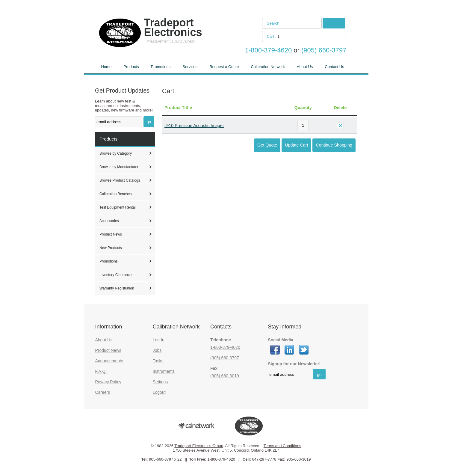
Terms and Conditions (282, 446)
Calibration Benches (115, 194)
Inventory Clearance (115, 275)
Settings (160, 381)
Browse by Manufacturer (118, 167)
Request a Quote (224, 66)
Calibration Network (268, 66)
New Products (110, 248)
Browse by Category (115, 153)
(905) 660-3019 (224, 375)
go (149, 122)
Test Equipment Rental (117, 207)
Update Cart (296, 145)
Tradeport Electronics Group (198, 446)
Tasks (158, 360)
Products (131, 66)
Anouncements (109, 360)
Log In (158, 339)
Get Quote (267, 145)
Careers (102, 392)
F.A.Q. (101, 371)
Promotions (161, 66)
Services (189, 66)
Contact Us (334, 66)
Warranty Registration (116, 288)
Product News (110, 234)
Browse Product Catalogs (119, 180)
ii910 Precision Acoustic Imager (194, 125)
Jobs (157, 350)
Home (106, 66)
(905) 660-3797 (224, 357)
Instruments (164, 371)
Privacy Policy (108, 381)
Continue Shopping (334, 145)
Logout (159, 392)
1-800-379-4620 (225, 347)
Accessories (109, 221)
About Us (305, 66)
